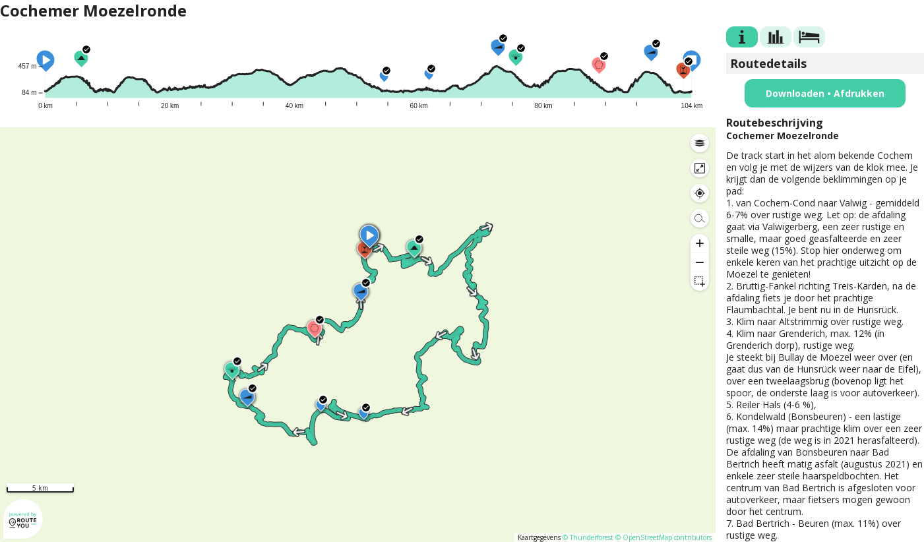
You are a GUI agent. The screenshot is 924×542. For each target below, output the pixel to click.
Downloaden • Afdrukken (825, 93)
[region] (358, 334)
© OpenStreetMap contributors (663, 537)
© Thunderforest (588, 537)
